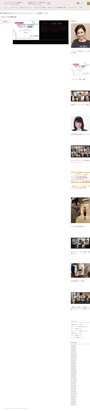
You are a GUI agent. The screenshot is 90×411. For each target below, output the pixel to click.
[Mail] (49, 3)
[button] (88, 3)
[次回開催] (5, 21)
